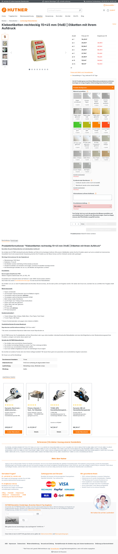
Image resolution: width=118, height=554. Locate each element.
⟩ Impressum (20, 493)
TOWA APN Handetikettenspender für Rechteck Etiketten (59, 409)
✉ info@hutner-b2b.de (9, 484)
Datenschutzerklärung (34, 510)
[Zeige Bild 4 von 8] (37, 69)
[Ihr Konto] (104, 10)
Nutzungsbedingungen (61, 534)
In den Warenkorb (13, 432)
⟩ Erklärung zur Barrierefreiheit (12, 496)
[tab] (6, 240)
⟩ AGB (24, 495)
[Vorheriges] (11, 52)
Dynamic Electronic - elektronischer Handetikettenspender (13, 409)
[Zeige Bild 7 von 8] (45, 69)
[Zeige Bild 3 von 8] (34, 69)
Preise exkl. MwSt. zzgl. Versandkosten (82, 72)
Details (36, 432)
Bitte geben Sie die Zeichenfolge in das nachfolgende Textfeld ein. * (24, 526)
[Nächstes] (65, 52)
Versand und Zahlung (47, 543)
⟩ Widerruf (5, 495)
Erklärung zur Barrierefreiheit (104, 543)
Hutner (114, 24)
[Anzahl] (75, 224)
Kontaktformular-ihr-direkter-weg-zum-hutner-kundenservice (74, 543)
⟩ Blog (3, 493)
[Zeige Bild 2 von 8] (32, 69)
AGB (6, 543)
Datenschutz (21, 543)
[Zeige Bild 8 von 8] (47, 69)
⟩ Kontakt (10, 493)
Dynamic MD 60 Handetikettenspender (81, 409)
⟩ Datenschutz (15, 495)
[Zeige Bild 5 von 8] (39, 69)
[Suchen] (80, 10)
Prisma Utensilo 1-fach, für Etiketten (35, 409)
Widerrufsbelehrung (33, 543)
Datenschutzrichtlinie (46, 534)
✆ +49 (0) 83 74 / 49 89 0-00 (11, 476)
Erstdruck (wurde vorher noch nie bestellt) (88, 182)
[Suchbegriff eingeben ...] (63, 10)
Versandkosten (54, 548)
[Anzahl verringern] (72, 224)
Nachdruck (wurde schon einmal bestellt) (87, 185)
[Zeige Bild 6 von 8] (42, 69)
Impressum (12, 543)
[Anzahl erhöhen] (78, 224)
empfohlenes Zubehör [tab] (9, 377)
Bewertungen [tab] (14, 240)
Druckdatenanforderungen (22, 280)
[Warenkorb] (111, 10)
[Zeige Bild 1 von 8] (29, 69)
